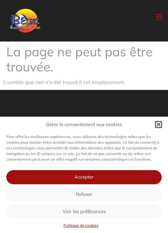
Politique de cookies (81, 225)
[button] (158, 124)
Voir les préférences (84, 211)
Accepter (84, 177)
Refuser (84, 194)
